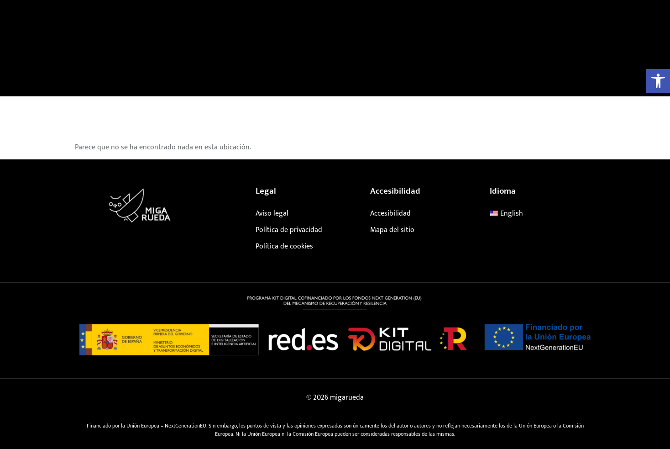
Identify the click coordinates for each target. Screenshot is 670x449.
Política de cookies (284, 246)
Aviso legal (272, 213)
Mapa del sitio (392, 230)
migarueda (347, 397)
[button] (658, 81)
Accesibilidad (390, 213)
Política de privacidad (289, 230)
